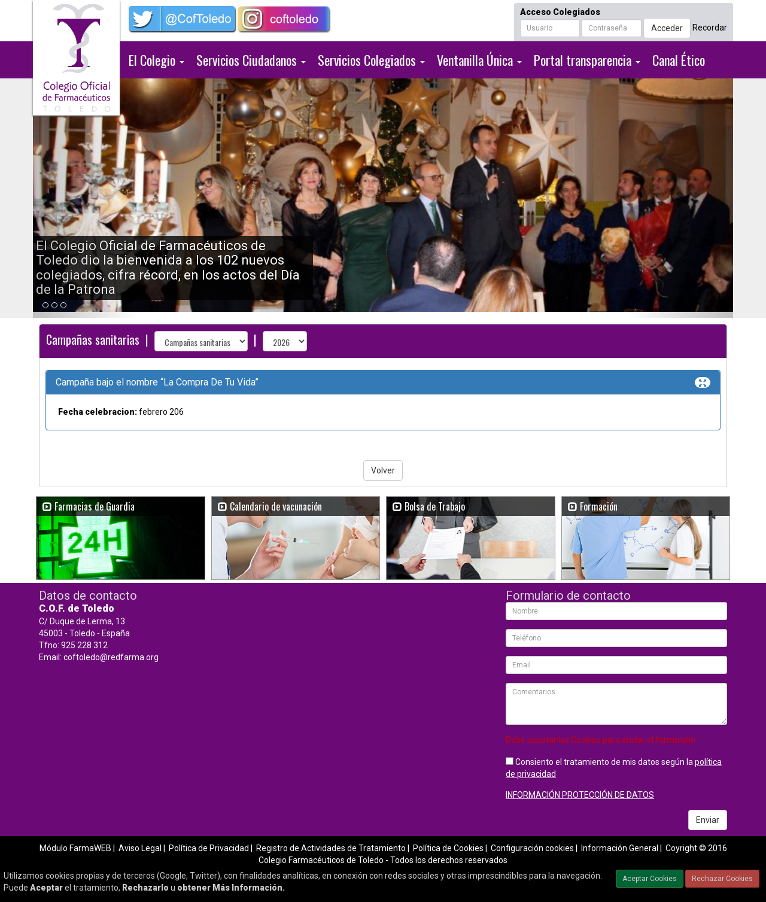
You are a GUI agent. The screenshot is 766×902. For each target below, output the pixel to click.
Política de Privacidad (209, 848)
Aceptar (46, 887)
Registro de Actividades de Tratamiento (331, 848)
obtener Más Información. (231, 887)
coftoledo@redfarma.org (111, 657)
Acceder (667, 28)
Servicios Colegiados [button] (371, 59)
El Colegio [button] (156, 59)
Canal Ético (678, 59)
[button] (85, 198)
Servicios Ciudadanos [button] (251, 59)
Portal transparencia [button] (587, 59)
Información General (619, 848)
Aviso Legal (140, 848)
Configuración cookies (532, 848)
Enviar (707, 820)
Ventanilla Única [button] (479, 59)
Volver (383, 470)
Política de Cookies (448, 848)
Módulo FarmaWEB (75, 848)
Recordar (709, 27)
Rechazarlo (145, 887)
